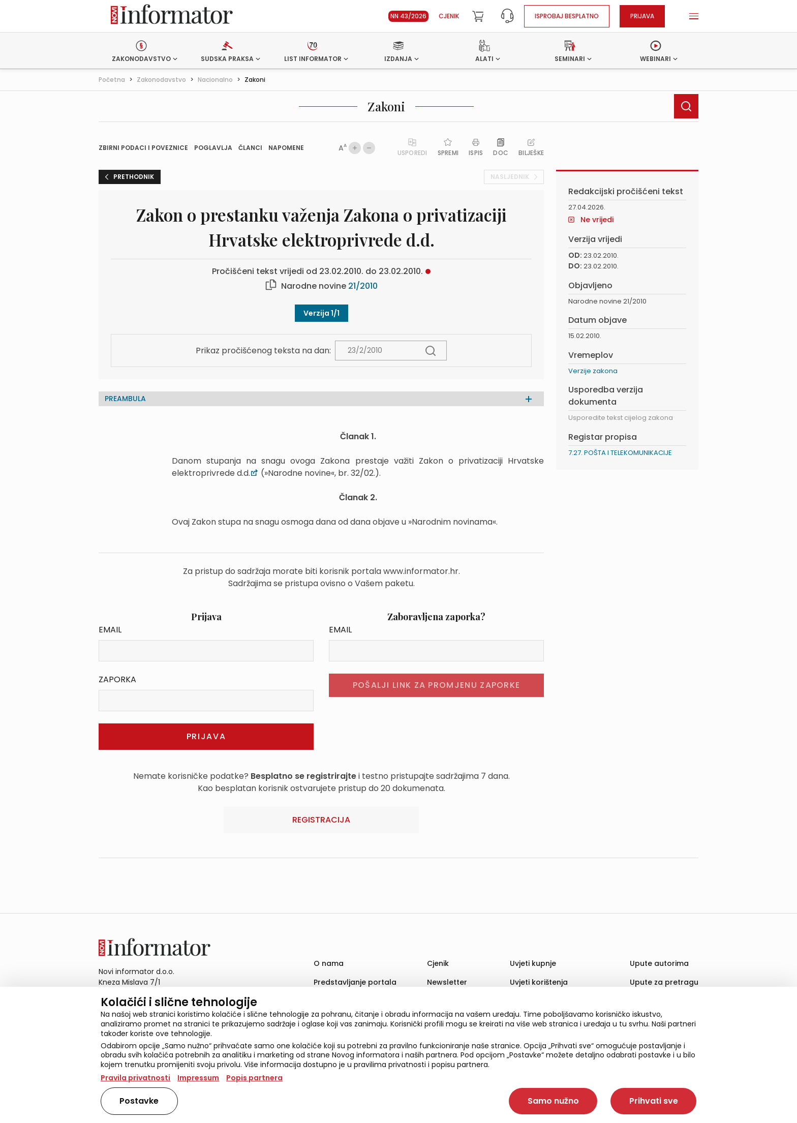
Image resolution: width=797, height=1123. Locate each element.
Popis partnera (254, 1078)
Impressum (198, 1078)
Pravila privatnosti (135, 1078)
